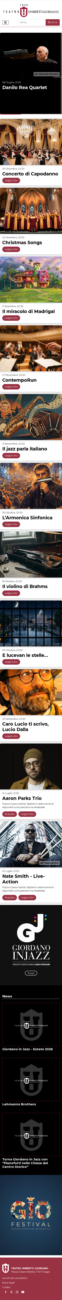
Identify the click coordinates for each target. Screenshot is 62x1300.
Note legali (8, 1282)
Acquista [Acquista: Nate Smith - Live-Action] (10, 897)
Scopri (31, 973)
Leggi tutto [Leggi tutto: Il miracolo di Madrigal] (11, 318)
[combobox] (31, 22)
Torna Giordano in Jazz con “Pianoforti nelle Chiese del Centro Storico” (25, 1163)
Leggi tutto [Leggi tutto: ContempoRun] (11, 386)
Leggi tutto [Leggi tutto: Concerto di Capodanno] (11, 180)
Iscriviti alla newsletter (15, 1278)
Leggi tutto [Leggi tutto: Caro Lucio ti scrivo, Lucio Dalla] (11, 736)
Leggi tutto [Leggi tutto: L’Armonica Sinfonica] (11, 524)
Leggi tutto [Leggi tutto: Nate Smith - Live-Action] (27, 897)
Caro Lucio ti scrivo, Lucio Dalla (25, 726)
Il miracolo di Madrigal (28, 311)
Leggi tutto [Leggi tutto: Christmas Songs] (11, 249)
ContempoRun (19, 380)
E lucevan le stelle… (25, 655)
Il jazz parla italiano (24, 449)
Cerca (52, 22)
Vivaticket (39, 807)
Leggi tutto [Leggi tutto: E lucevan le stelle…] (11, 661)
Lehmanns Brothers (19, 1104)
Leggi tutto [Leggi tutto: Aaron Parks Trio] (27, 814)
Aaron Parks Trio (22, 798)
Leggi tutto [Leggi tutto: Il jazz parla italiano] (11, 455)
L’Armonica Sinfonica (27, 517)
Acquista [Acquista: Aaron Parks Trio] (10, 814)
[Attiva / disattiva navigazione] (5, 22)
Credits (6, 1287)
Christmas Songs (22, 242)
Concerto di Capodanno (30, 174)
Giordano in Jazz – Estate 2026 (27, 1049)
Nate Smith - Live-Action (23, 878)
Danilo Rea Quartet (24, 87)
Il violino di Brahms (25, 586)
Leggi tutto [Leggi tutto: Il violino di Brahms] (11, 593)
